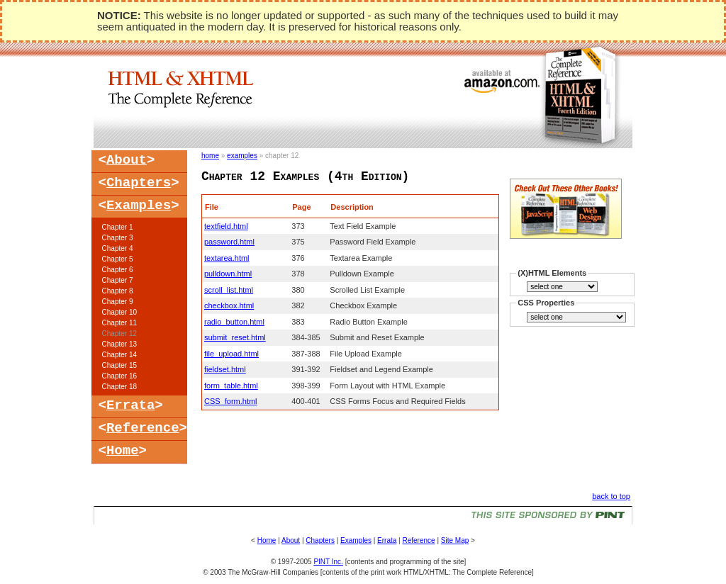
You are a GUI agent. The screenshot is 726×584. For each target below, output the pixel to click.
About (126, 160)
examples (242, 155)
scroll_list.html (228, 290)
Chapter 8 (117, 291)
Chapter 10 (119, 312)
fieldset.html (225, 369)
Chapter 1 (117, 227)
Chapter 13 (119, 344)
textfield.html (226, 226)
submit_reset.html (235, 337)
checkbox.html (229, 305)
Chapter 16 (119, 376)
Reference (142, 428)
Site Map (455, 540)
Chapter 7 (117, 280)
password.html (229, 241)
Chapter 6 (117, 270)
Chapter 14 (119, 355)
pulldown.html (228, 273)
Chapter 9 (117, 301)
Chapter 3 (117, 238)
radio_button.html (234, 322)
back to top (611, 496)
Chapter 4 (117, 248)
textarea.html (227, 258)
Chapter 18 (119, 387)
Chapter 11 (119, 323)
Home (122, 451)
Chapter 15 (119, 365)
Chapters (138, 183)
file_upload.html (231, 353)
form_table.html (231, 385)
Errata (130, 405)
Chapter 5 (117, 259)
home (210, 155)
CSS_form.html (230, 401)
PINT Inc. (328, 562)
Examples (138, 205)
